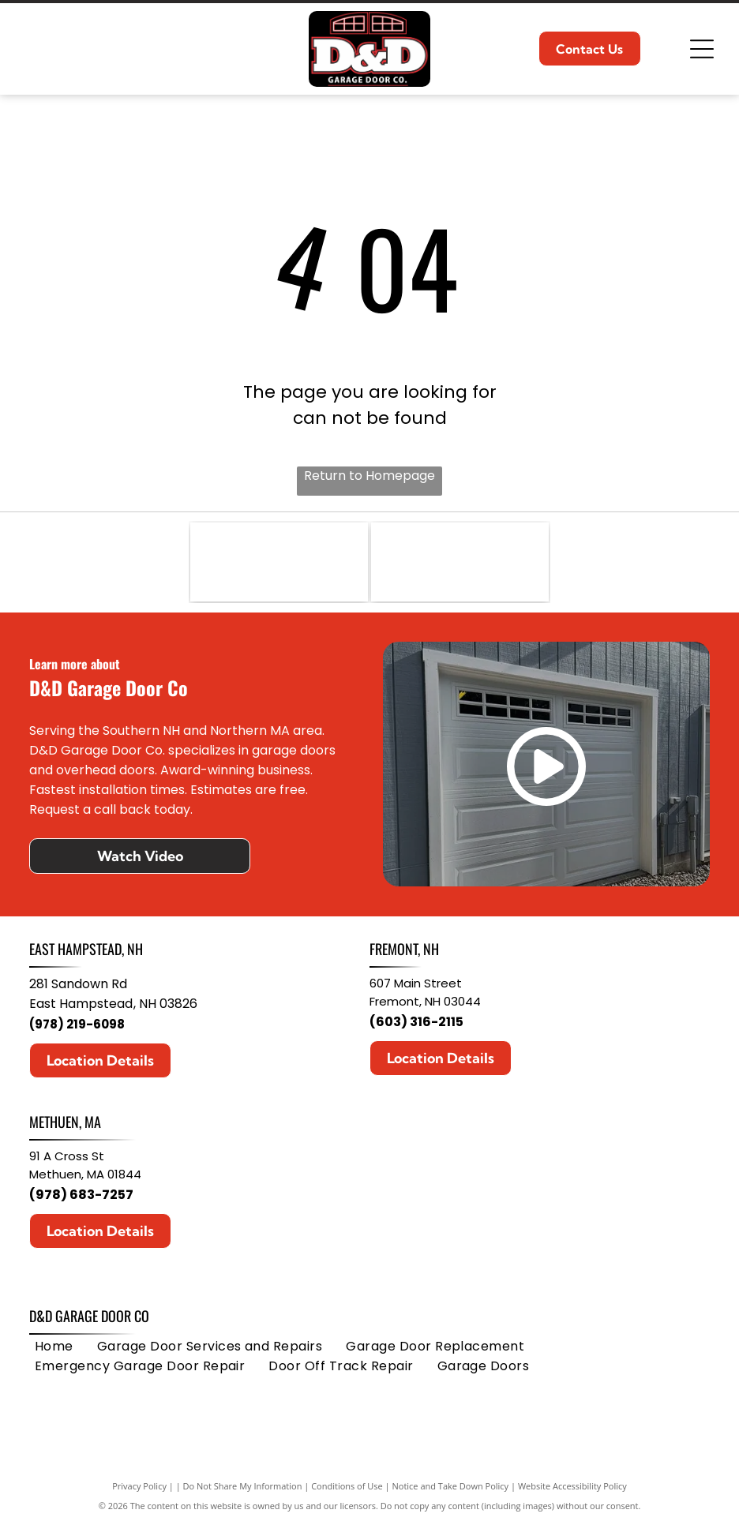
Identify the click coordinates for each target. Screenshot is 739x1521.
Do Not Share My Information (242, 1486)
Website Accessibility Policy (572, 1486)
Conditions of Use (347, 1486)
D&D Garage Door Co (89, 1316)
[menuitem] (54, 1346)
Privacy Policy (139, 1486)
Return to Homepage (369, 475)
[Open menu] (702, 49)
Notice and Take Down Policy (450, 1486)
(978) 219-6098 (77, 1024)
